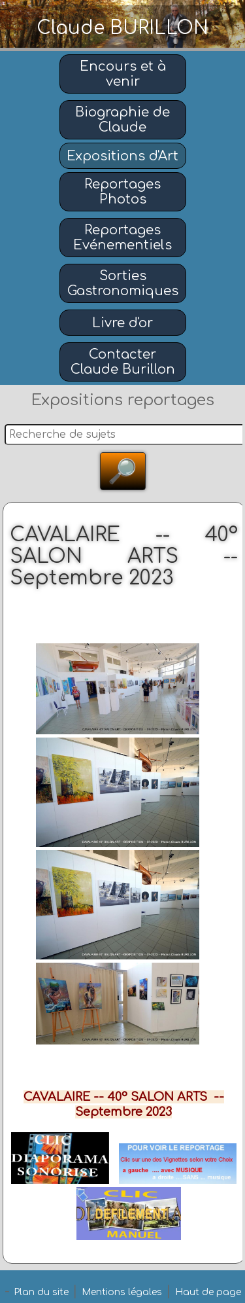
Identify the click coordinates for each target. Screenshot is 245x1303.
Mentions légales (122, 1292)
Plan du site (41, 1292)
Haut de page (208, 1292)
